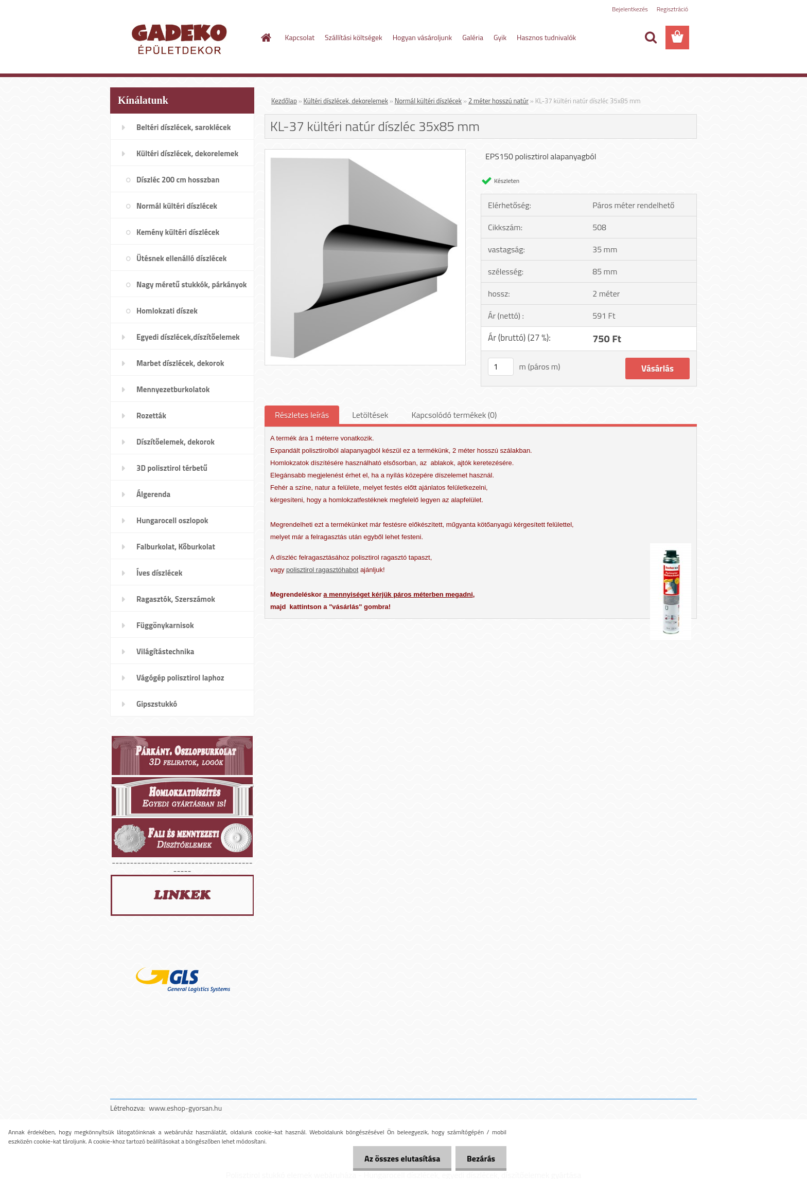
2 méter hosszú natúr (498, 101)
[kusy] (501, 367)
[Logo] (181, 38)
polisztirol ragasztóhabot (322, 570)
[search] (650, 37)
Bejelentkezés (630, 9)
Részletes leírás (302, 415)
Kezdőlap (284, 101)
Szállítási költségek (353, 37)
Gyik (500, 37)
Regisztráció (672, 9)
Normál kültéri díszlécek (428, 101)
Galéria (472, 37)
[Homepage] (265, 37)
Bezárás (479, 1158)
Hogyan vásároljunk (422, 37)
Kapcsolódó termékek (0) (454, 415)
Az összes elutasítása (397, 1158)
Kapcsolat (300, 37)
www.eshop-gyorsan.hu (185, 1107)
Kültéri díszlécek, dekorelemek (346, 101)
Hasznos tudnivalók (546, 37)
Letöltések (370, 415)
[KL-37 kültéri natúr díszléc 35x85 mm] (365, 154)
